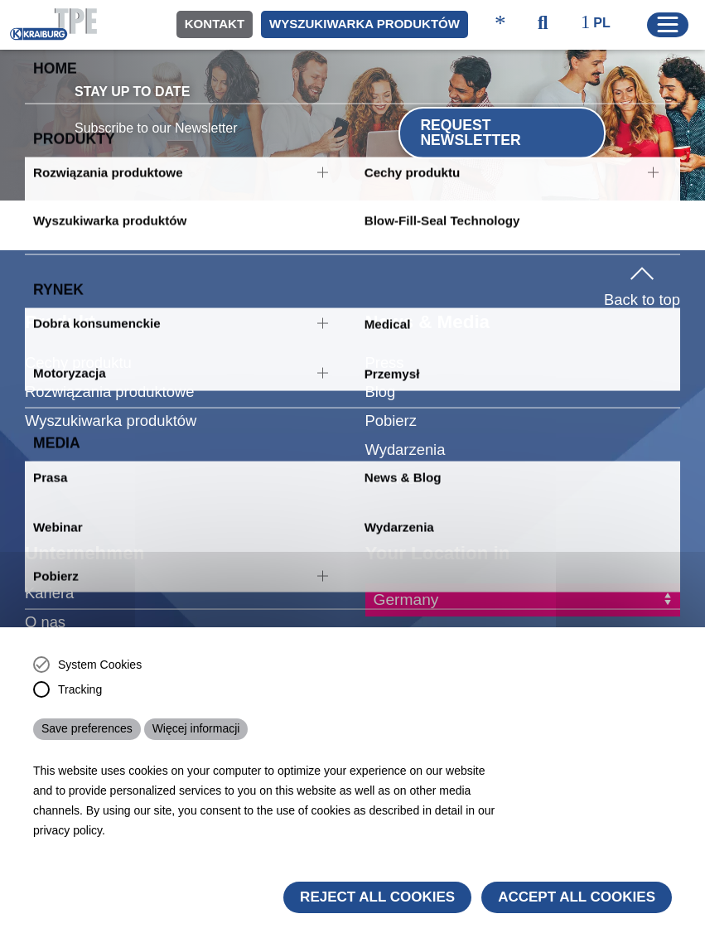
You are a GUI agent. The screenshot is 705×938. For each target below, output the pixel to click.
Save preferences (87, 728)
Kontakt (214, 24)
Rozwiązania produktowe (109, 391)
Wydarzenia (405, 449)
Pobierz (391, 420)
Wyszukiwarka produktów (364, 24)
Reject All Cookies (377, 897)
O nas (45, 622)
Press (384, 362)
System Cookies (100, 664)
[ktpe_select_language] (604, 24)
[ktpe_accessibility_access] (500, 24)
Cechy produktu (78, 362)
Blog (380, 391)
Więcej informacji (196, 728)
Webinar (393, 478)
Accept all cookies (576, 897)
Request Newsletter (470, 132)
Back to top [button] (642, 283)
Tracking (80, 689)
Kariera (49, 593)
